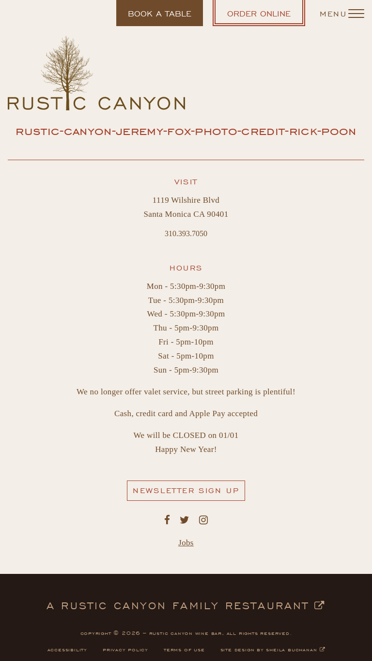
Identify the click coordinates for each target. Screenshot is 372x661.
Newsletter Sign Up (189, 492)
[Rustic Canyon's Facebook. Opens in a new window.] (167, 520)
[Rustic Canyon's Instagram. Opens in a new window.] (203, 520)
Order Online (266, 16)
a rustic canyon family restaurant (186, 604)
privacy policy (125, 649)
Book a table (159, 17)
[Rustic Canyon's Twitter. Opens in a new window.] (184, 520)
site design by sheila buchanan (272, 649)
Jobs (186, 542)
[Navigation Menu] (342, 13)
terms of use (184, 649)
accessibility (67, 649)
